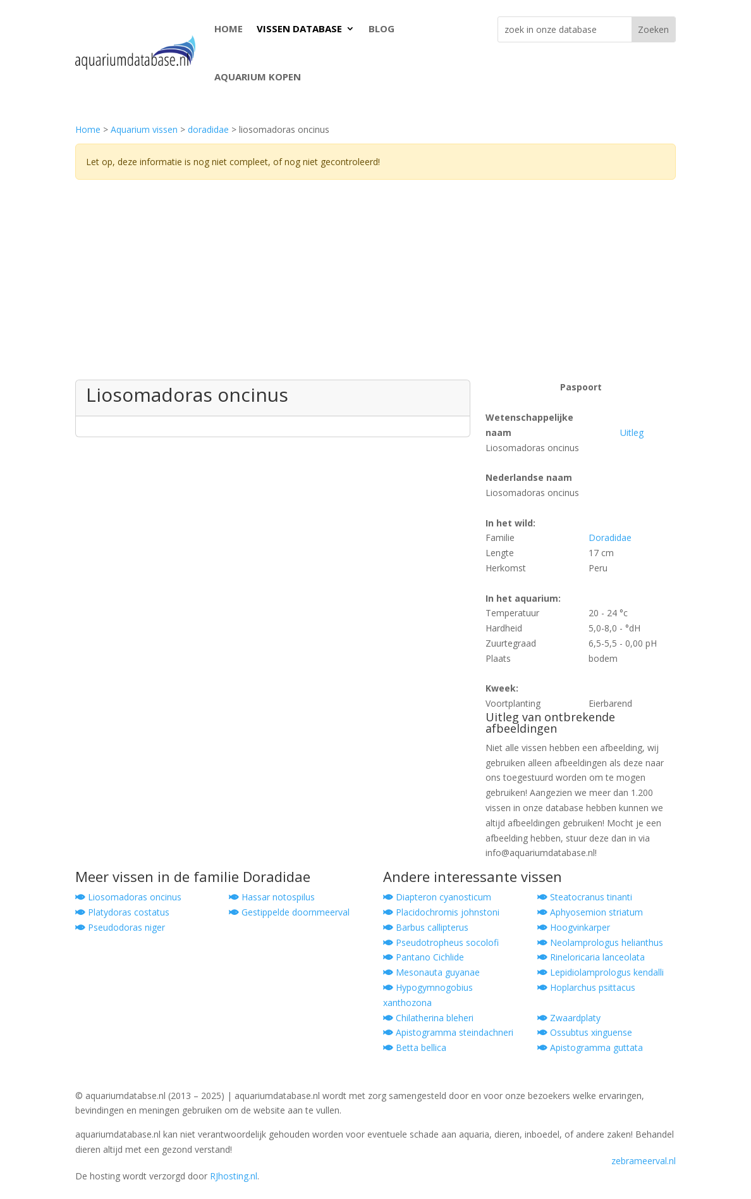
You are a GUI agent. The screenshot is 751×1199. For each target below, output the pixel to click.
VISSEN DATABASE (299, 28)
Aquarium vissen (144, 129)
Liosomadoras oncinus (128, 897)
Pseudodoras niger (120, 927)
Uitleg (632, 432)
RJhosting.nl (233, 1176)
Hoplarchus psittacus (586, 987)
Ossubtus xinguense (584, 1032)
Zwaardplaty (569, 1018)
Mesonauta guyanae (431, 972)
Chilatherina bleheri (428, 1018)
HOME (228, 28)
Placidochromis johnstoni (441, 912)
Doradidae (610, 537)
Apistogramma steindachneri (448, 1032)
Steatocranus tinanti (584, 897)
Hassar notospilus (272, 897)
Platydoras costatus (122, 912)
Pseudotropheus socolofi (441, 942)
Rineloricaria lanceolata (591, 957)
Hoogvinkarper (573, 927)
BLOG (381, 28)
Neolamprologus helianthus (600, 942)
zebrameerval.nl (643, 1161)
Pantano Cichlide (423, 957)
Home (88, 129)
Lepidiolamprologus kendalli (600, 972)
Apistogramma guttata (590, 1047)
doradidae (208, 129)
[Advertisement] (375, 284)
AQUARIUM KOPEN (257, 76)
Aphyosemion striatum (590, 912)
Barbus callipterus (425, 927)
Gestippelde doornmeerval (289, 912)
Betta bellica (414, 1047)
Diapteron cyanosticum (437, 897)
